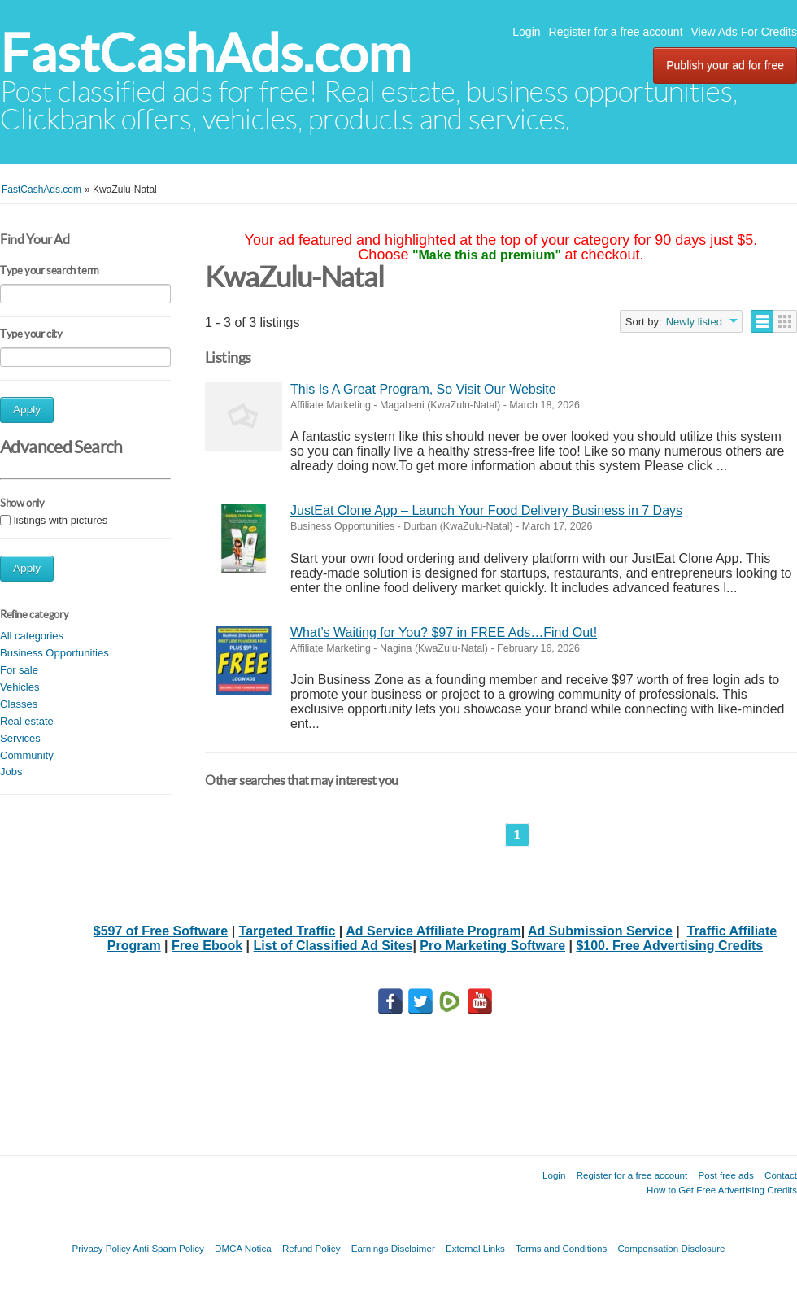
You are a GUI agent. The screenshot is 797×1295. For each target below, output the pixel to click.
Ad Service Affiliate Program (433, 931)
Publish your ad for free (725, 65)
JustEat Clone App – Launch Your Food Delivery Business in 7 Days (486, 510)
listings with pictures (61, 520)
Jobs (11, 771)
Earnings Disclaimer (393, 1248)
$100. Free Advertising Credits (669, 946)
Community (27, 755)
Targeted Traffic (287, 931)
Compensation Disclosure (671, 1248)
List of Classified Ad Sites (333, 946)
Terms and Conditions (561, 1248)
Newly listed (694, 322)
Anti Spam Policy (168, 1248)
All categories (31, 636)
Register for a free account (616, 31)
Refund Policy (311, 1248)
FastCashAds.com (205, 53)
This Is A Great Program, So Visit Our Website (423, 389)
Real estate (27, 721)
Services (20, 738)
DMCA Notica (243, 1248)
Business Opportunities (54, 653)
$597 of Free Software (161, 931)
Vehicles (19, 687)
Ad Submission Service (600, 931)
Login (526, 31)
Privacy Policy (101, 1248)
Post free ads (725, 1175)
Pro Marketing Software (492, 946)
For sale (19, 670)
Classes (18, 704)
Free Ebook (207, 946)
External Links (475, 1248)
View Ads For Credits (744, 31)
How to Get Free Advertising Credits (722, 1189)
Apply (27, 409)
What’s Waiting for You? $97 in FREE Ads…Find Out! (443, 632)
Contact (780, 1175)
